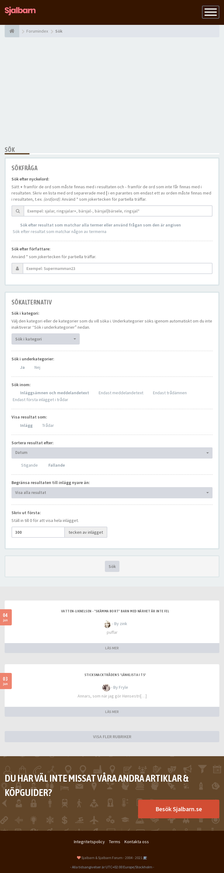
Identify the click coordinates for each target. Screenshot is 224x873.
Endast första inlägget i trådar (40, 399)
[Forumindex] (12, 31)
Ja (22, 367)
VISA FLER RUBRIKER (112, 736)
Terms (114, 841)
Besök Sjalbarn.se (178, 809)
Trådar (48, 425)
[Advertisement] (112, 91)
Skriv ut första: (26, 512)
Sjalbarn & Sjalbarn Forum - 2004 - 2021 (111, 857)
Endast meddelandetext (121, 392)
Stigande (29, 465)
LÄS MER (112, 648)
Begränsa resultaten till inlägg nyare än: (50, 482)
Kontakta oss (136, 841)
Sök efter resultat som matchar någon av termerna (59, 231)
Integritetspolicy (89, 841)
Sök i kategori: (25, 313)
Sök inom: (21, 384)
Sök (112, 566)
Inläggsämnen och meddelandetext (54, 392)
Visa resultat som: (29, 417)
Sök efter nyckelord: (30, 179)
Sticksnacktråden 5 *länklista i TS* (115, 675)
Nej (37, 367)
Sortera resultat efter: (32, 443)
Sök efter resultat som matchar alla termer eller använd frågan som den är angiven (100, 225)
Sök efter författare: (31, 249)
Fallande (56, 465)
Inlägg (26, 425)
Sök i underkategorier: (32, 359)
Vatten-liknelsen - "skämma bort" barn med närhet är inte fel (115, 611)
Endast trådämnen (170, 392)
